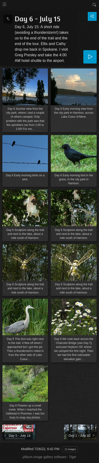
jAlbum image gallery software (44, 457)
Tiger (72, 457)
